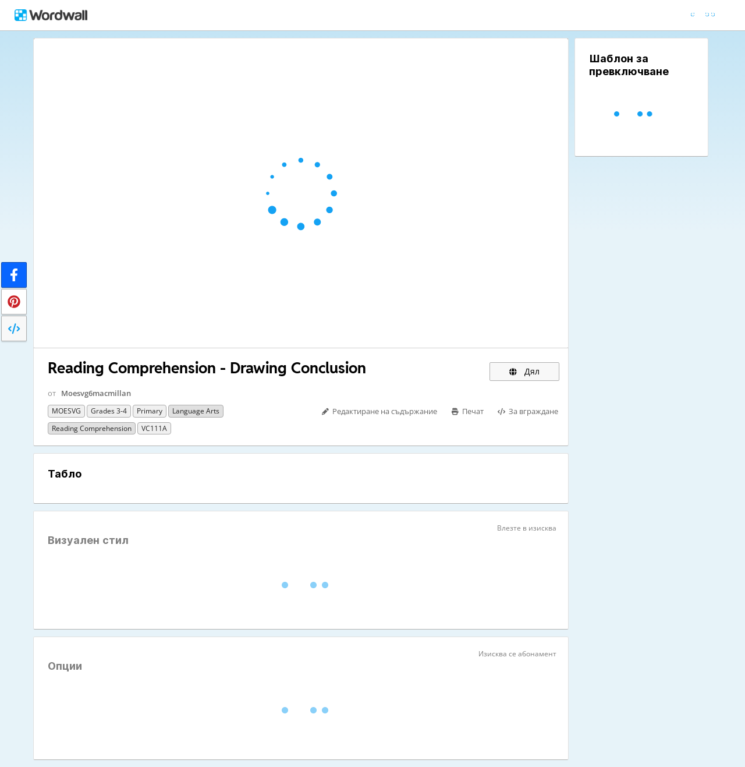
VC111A (154, 428)
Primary (149, 411)
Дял (524, 371)
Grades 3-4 (109, 411)
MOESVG (66, 411)
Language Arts (195, 411)
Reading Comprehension (92, 428)
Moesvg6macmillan (96, 393)
